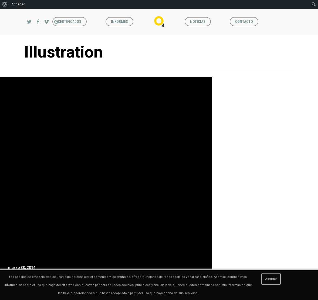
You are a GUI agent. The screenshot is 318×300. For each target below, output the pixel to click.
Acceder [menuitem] (18, 4)
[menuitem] (4, 4)
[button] (308, 11)
